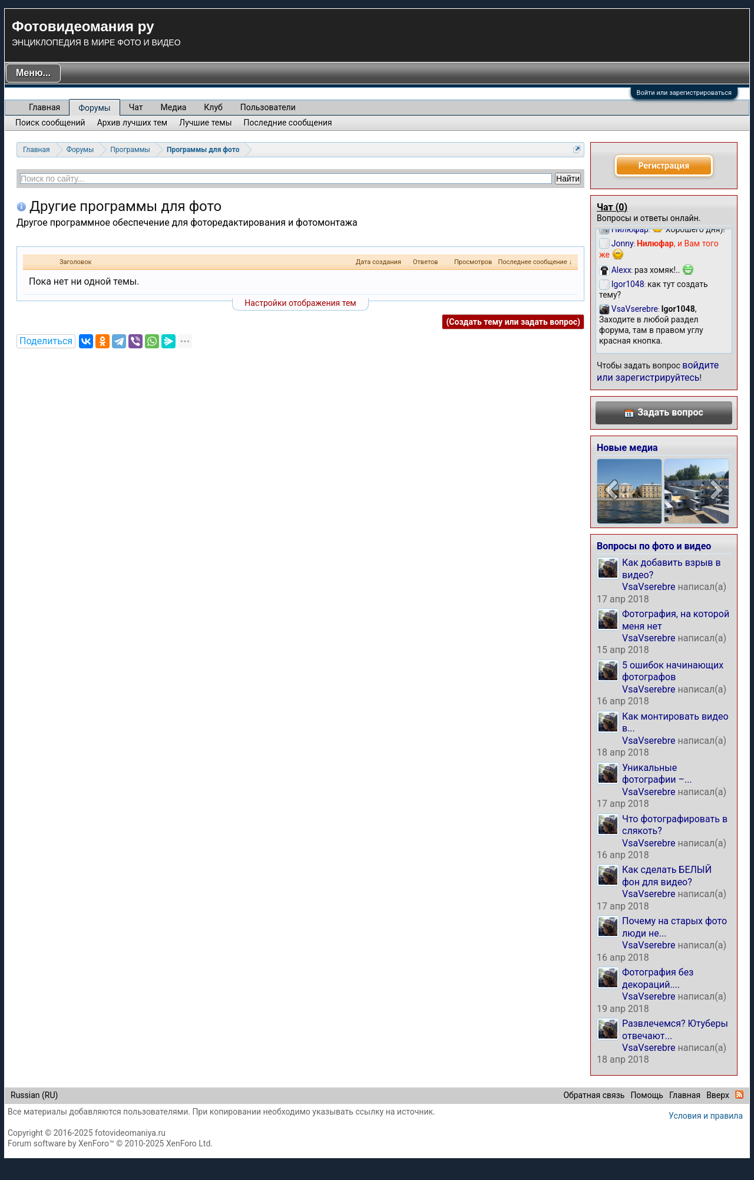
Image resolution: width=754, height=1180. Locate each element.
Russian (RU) (34, 1095)
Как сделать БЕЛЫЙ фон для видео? (667, 875)
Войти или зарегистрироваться (684, 93)
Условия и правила (706, 1115)
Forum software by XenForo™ (110, 1143)
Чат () (612, 207)
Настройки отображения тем (300, 303)
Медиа (174, 107)
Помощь (646, 1095)
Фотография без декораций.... (657, 978)
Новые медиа (627, 447)
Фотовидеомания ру (83, 26)
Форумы (94, 108)
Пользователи (268, 107)
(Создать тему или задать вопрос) (513, 322)
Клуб (213, 107)
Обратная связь (593, 1095)
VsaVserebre (649, 586)
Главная (44, 107)
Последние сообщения (288, 122)
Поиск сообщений (50, 122)
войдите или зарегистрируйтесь (658, 371)
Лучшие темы (205, 122)
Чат (136, 107)
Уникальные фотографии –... (657, 773)
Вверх (717, 1095)
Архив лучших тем (132, 122)
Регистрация (664, 165)
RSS (739, 1094)
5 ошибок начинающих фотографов (672, 671)
